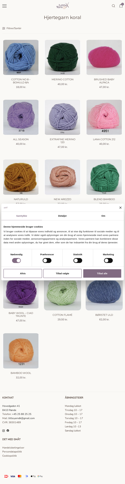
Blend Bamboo (104, 199)
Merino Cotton (62, 79)
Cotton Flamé (62, 314)
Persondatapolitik (12, 451)
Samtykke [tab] (21, 215)
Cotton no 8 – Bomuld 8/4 (20, 81)
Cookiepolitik (9, 455)
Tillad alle (102, 273)
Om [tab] (103, 215)
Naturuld (21, 199)
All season (21, 139)
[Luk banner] (120, 208)
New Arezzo (62, 199)
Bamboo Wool (21, 373)
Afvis (23, 273)
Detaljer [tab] (62, 215)
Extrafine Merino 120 (62, 141)
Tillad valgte (62, 273)
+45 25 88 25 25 (21, 414)
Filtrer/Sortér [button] (11, 28)
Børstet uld (104, 314)
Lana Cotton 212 (104, 139)
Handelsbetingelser (13, 447)
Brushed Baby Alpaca (104, 81)
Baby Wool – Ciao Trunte (21, 314)
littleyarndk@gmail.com (21, 418)
